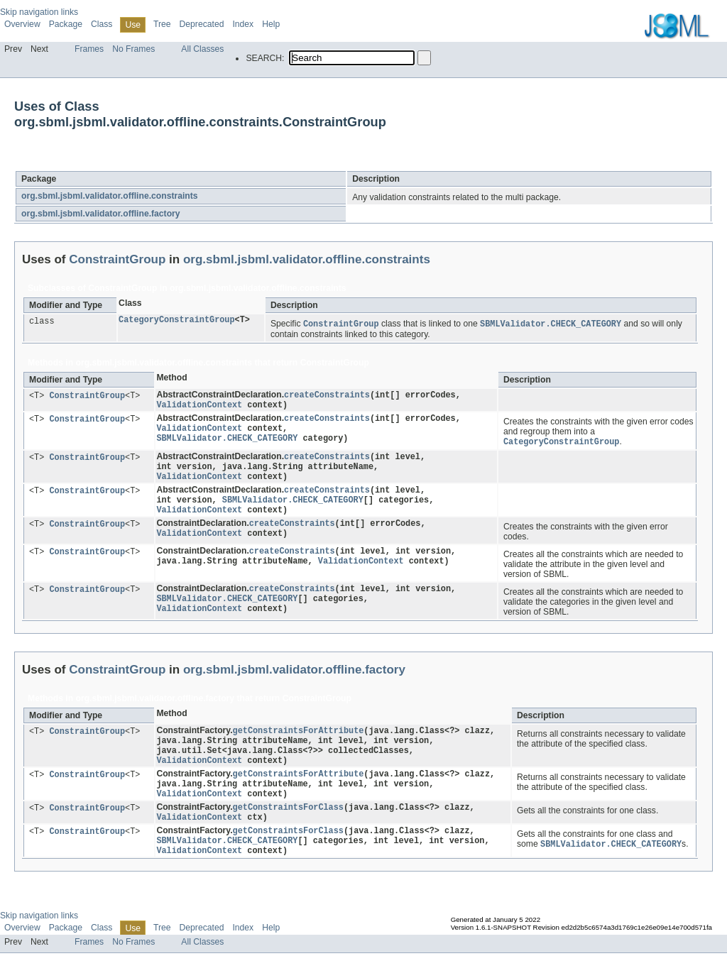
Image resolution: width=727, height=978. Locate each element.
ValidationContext (199, 407)
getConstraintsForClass (288, 827)
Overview (22, 24)
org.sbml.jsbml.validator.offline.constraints (109, 196)
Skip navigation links (39, 12)
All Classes (202, 49)
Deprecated (202, 24)
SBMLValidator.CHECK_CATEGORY (226, 444)
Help (271, 24)
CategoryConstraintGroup (176, 320)
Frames (89, 49)
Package (65, 24)
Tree (162, 24)
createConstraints (327, 396)
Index (242, 24)
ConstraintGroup (131, 162)
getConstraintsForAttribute (298, 741)
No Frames (133, 49)
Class (101, 24)
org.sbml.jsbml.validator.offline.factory (100, 214)
